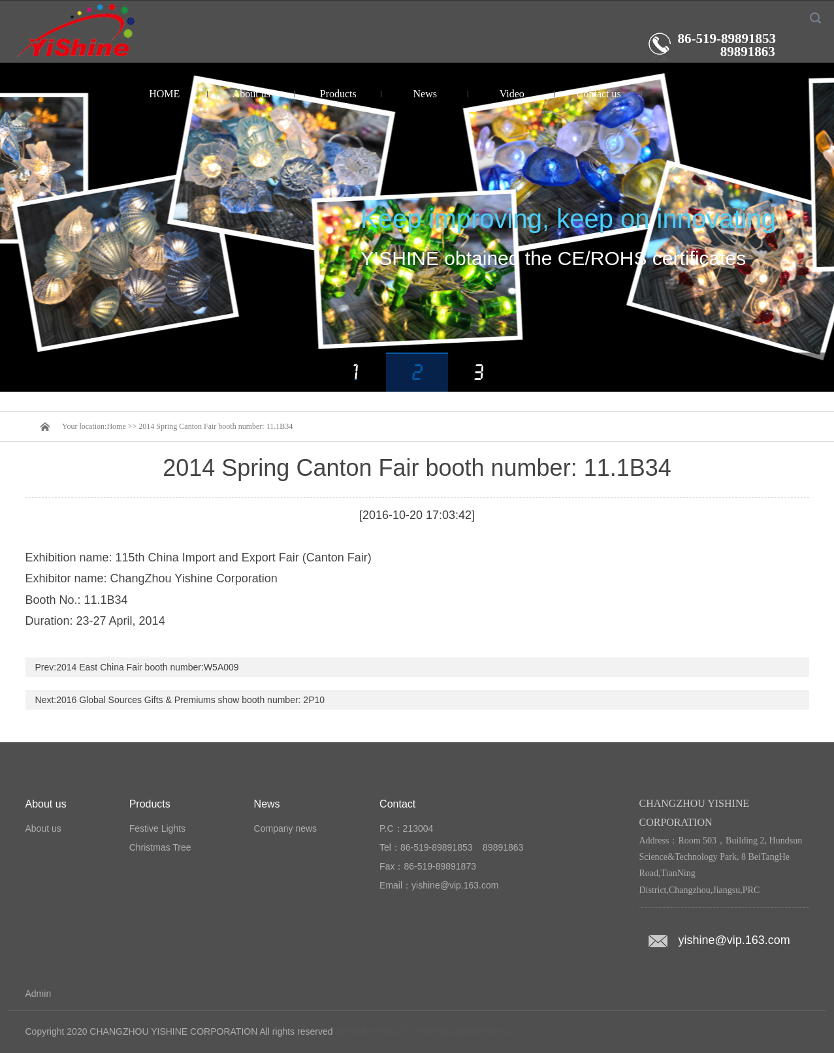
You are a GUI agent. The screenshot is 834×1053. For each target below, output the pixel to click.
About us (251, 93)
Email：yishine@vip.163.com (438, 885)
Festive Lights (157, 828)
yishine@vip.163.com (734, 940)
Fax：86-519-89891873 (427, 866)
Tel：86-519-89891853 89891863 (451, 847)
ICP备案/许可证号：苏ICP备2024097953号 (422, 1031)
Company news (285, 828)
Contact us (599, 93)
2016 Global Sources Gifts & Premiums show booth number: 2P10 (190, 700)
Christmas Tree (160, 847)
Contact (397, 803)
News (425, 93)
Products (338, 93)
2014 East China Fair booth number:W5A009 (147, 667)
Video (512, 93)
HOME (164, 93)
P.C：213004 (406, 828)
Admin (38, 993)
